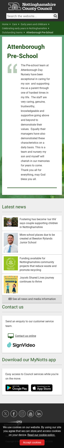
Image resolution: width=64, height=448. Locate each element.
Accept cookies (32, 442)
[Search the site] (55, 16)
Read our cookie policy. (41, 435)
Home (6, 24)
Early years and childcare (35, 24)
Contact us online (21, 336)
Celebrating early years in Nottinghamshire (25, 28)
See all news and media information (32, 299)
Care (15, 24)
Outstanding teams (13, 32)
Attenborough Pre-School (39, 32)
